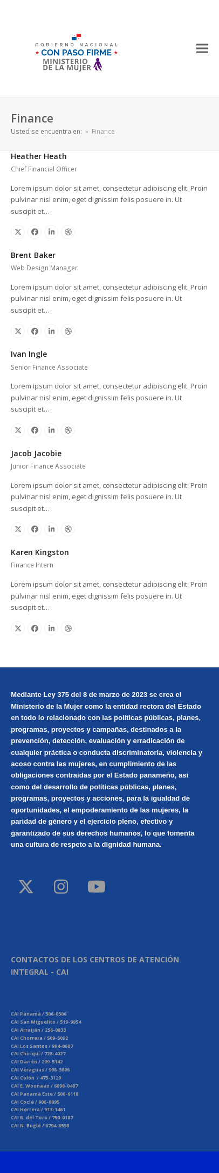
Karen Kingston (40, 552)
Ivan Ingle (29, 354)
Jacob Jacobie (36, 453)
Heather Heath (39, 156)
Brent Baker (33, 255)
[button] (202, 48)
